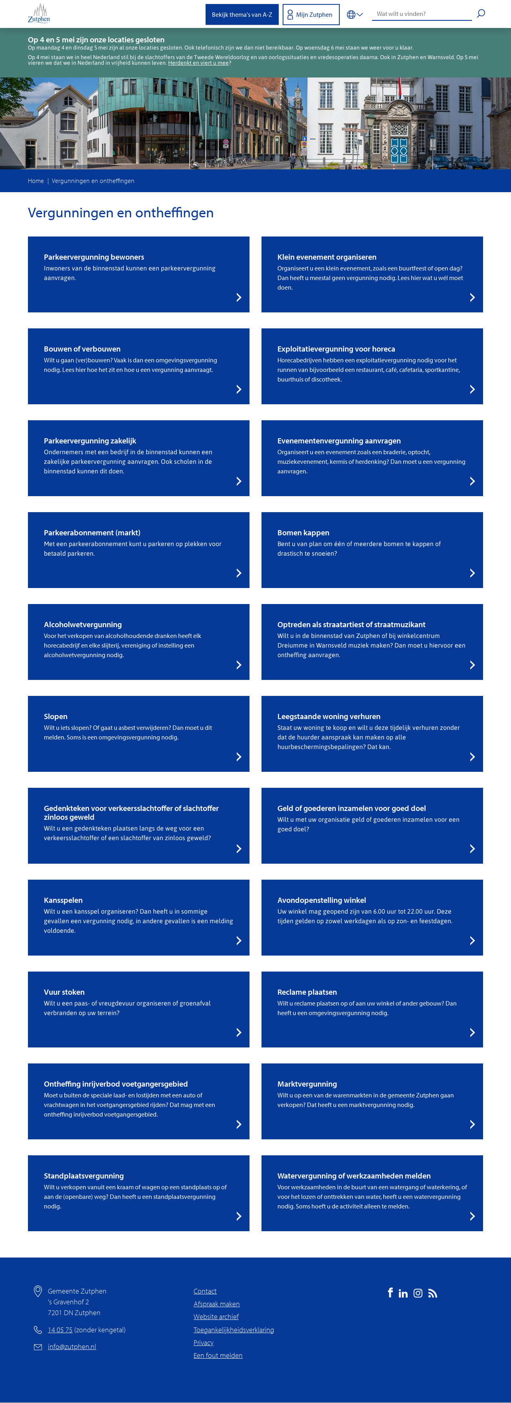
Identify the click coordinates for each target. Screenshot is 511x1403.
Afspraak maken (217, 1303)
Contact (205, 1291)
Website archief (216, 1316)
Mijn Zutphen (314, 14)
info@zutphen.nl (72, 1346)
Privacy (204, 1342)
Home (36, 181)
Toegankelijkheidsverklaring (234, 1329)
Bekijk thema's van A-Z (242, 14)
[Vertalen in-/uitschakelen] (355, 14)
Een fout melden (218, 1355)
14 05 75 (60, 1329)
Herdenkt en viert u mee (198, 62)
